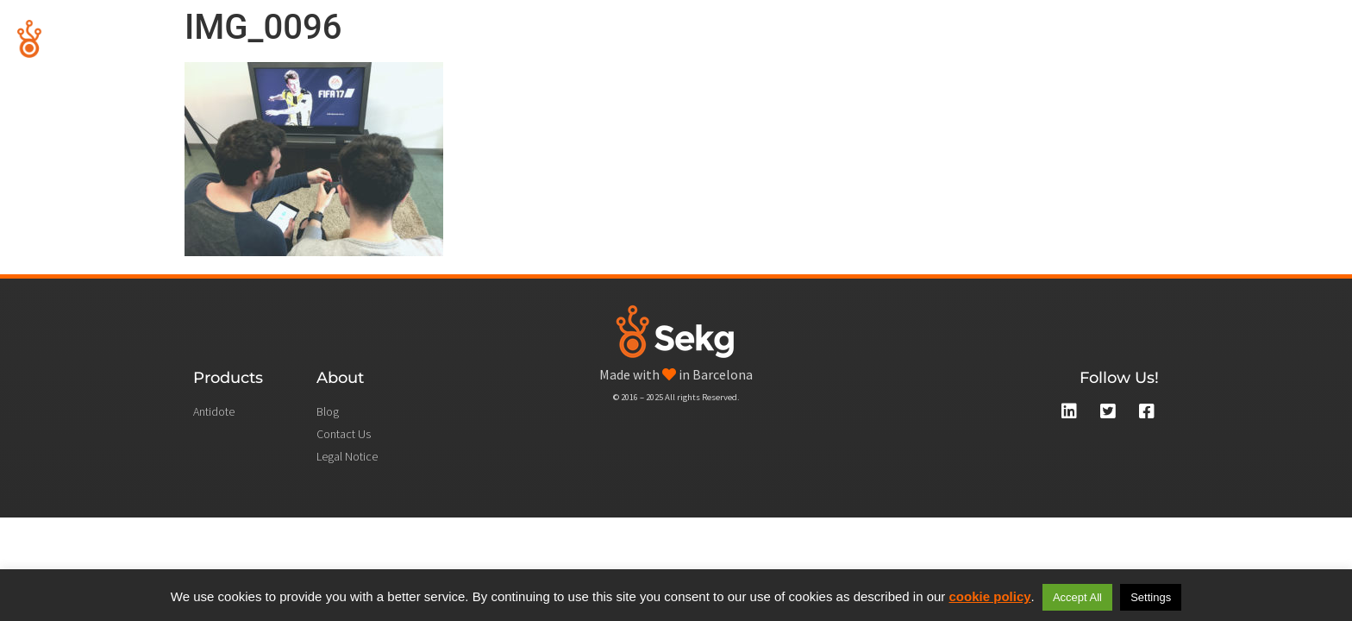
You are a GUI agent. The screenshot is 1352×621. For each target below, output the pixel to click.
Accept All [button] (1077, 597)
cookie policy (990, 596)
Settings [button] (1150, 597)
